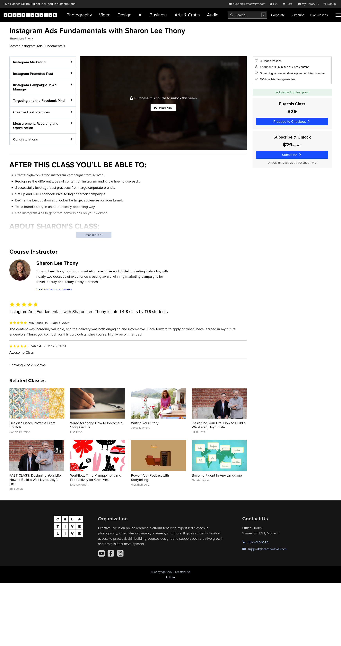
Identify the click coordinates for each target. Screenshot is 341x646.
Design (124, 15)
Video (104, 15)
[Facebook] (110, 553)
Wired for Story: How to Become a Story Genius (96, 425)
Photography (79, 15)
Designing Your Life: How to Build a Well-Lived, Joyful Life (219, 425)
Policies (170, 577)
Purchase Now (163, 108)
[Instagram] (120, 553)
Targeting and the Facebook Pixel (39, 100)
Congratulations (25, 139)
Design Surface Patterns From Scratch (32, 425)
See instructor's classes (54, 289)
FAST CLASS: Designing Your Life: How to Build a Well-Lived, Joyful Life (35, 479)
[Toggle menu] (338, 14)
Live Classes (319, 15)
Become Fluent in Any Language (217, 475)
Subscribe (297, 15)
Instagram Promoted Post (33, 73)
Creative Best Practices (31, 111)
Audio (212, 15)
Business (159, 15)
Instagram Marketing (29, 62)
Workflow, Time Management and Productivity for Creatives (95, 477)
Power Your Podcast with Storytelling (150, 477)
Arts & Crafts (187, 15)
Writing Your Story (144, 423)
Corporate (278, 15)
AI (140, 15)
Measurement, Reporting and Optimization (35, 125)
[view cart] (288, 3)
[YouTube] (101, 553)
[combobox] (247, 14)
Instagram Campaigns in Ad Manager (35, 87)
